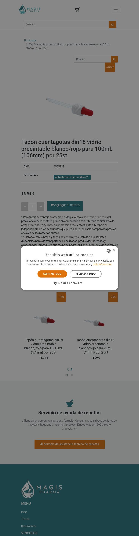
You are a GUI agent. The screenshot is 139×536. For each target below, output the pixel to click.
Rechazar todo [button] (86, 273)
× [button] (113, 250)
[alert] (69, 268)
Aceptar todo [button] (52, 273)
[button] (69, 283)
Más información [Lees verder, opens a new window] (102, 264)
